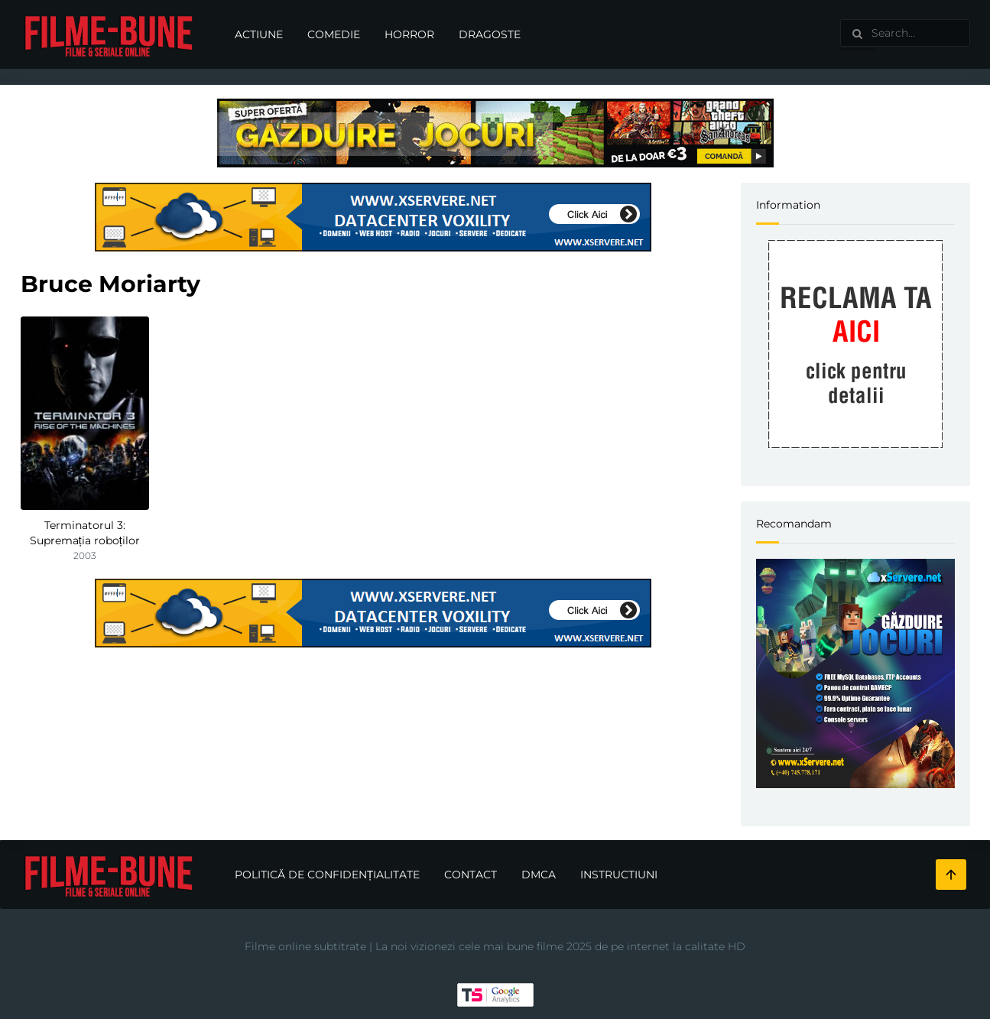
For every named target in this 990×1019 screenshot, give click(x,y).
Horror (409, 34)
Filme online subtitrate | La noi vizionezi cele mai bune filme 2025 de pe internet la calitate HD (495, 946)
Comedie (333, 34)
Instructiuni (618, 874)
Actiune (259, 34)
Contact (470, 874)
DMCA (538, 874)
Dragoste (490, 34)
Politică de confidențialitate (327, 874)
